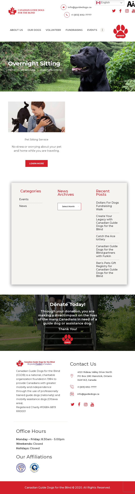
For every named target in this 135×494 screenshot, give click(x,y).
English (103, 3)
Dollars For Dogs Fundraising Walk (107, 206)
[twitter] (113, 11)
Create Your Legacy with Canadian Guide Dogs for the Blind (107, 222)
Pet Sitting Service (36, 139)
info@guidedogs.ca (88, 394)
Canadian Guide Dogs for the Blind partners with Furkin (107, 251)
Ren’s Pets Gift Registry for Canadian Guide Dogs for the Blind (107, 269)
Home (11, 70)
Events (24, 199)
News (23, 206)
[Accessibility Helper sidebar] (131, 4)
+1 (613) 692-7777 (86, 387)
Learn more (36, 163)
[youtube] (92, 404)
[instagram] (126, 11)
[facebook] (120, 11)
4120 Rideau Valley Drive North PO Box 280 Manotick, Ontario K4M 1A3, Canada (94, 376)
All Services (28, 70)
